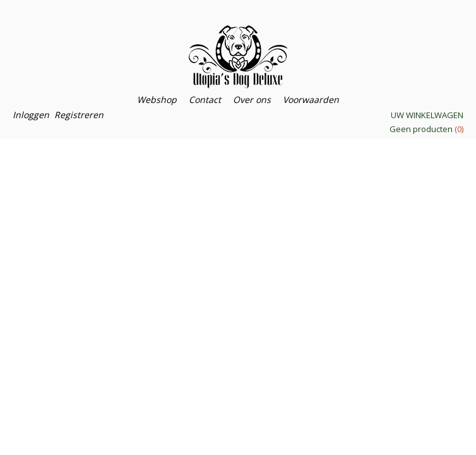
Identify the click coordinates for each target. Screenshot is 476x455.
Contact (205, 100)
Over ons (252, 100)
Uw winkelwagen (427, 115)
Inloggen (31, 115)
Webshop (157, 100)
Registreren (79, 115)
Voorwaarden (311, 100)
